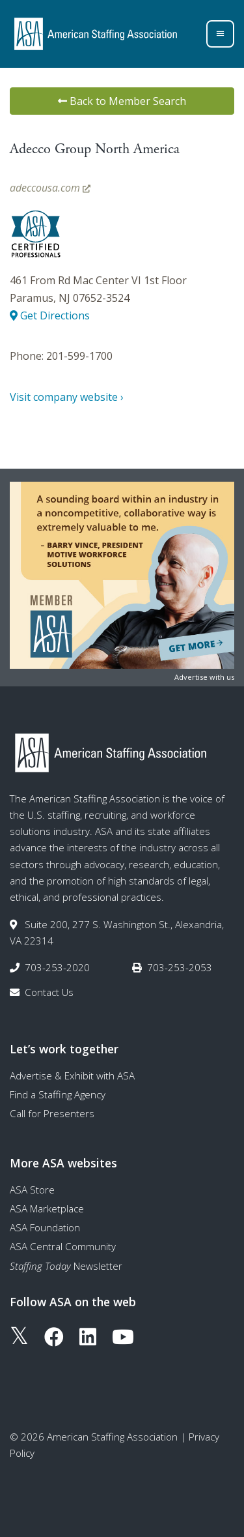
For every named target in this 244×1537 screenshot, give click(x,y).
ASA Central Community (63, 1246)
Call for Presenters (52, 1113)
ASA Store (32, 1189)
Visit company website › (67, 397)
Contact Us (49, 992)
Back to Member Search (122, 101)
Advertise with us (204, 677)
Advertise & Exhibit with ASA (72, 1075)
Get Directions (50, 315)
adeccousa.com (50, 188)
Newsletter (66, 1265)
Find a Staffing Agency (57, 1094)
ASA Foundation (45, 1227)
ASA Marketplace (47, 1208)
